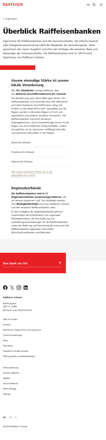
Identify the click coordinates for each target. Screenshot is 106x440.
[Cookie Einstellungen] (12, 335)
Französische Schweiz (22, 152)
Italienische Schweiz (22, 161)
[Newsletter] (8, 345)
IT (16, 417)
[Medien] (6, 378)
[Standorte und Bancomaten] (15, 351)
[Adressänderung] (10, 367)
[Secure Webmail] (10, 383)
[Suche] (94, 4)
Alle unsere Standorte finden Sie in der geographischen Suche (31, 173)
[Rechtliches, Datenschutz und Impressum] (22, 330)
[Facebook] (11, 236)
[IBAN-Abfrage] (9, 388)
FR (10, 417)
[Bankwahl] (32, 264)
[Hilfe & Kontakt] (10, 319)
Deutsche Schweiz (21, 142)
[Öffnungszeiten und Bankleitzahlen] (19, 356)
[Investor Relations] (11, 373)
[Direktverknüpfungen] (88, 4)
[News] (5, 340)
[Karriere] (6, 324)
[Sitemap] (6, 394)
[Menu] (101, 4)
